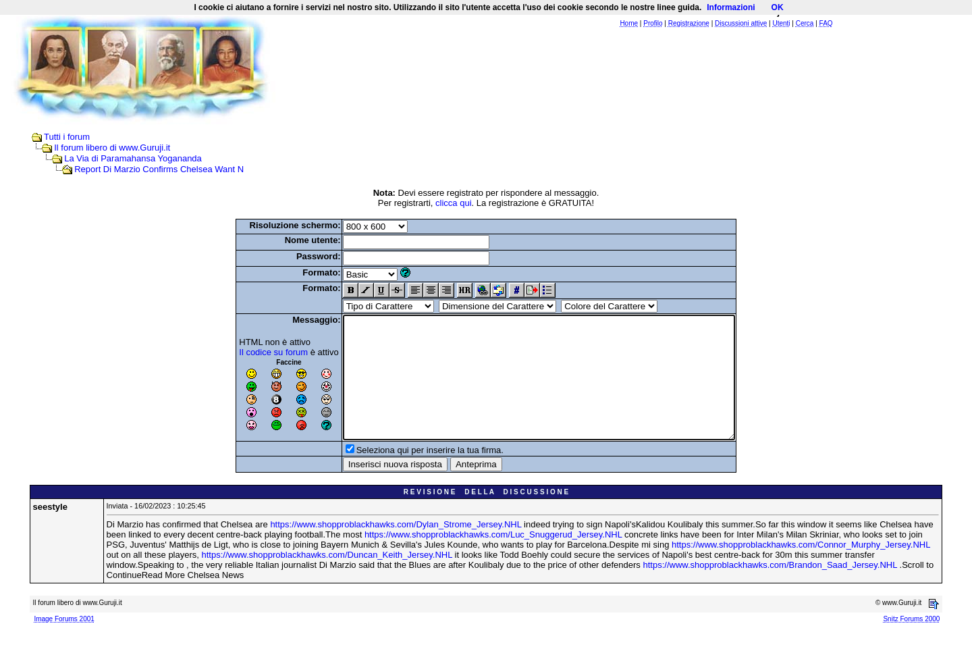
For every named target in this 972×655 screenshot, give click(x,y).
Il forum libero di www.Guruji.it (112, 147)
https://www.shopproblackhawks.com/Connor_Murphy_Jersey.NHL (801, 569)
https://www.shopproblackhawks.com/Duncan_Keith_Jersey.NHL (327, 579)
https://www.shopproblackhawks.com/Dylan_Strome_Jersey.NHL (395, 549)
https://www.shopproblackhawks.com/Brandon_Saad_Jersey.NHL (770, 589)
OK (778, 7)
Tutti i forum (67, 137)
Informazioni (731, 7)
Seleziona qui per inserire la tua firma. (406, 474)
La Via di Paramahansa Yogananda (133, 158)
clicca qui (453, 203)
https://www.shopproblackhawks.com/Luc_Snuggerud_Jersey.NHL (493, 559)
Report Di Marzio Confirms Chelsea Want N (159, 169)
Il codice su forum (249, 352)
